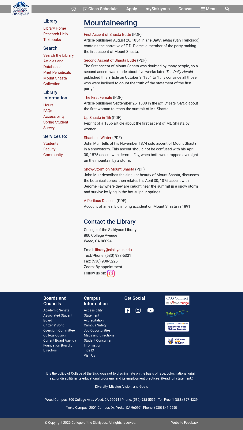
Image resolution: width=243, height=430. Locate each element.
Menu (209, 8)
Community (53, 155)
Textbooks (52, 39)
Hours (48, 105)
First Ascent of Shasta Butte (107, 34)
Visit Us (89, 355)
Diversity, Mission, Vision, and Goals (121, 386)
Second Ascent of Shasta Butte (110, 60)
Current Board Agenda (59, 340)
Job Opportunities (97, 330)
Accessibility (54, 116)
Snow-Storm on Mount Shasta (109, 169)
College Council (54, 335)
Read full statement (176, 378)
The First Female (98, 97)
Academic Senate (56, 310)
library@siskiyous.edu (113, 250)
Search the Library (58, 55)
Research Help (55, 34)
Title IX (89, 350)
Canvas (185, 8)
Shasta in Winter (97, 137)
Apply (131, 8)
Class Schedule (101, 8)
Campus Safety (95, 325)
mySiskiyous (158, 8)
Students (50, 143)
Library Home (54, 28)
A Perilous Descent (100, 200)
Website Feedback (184, 422)
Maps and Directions (99, 335)
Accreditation (94, 320)
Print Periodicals (57, 72)
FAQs (47, 110)
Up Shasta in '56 (97, 117)
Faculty (49, 149)
